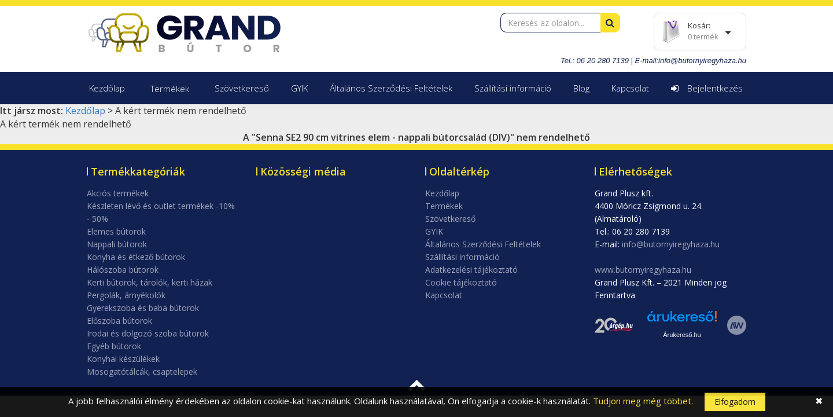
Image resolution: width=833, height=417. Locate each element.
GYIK (299, 88)
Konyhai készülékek (123, 358)
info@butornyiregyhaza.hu (702, 60)
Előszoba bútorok (119, 320)
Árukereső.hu (682, 334)
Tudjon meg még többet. (643, 401)
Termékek (169, 88)
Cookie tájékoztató (461, 282)
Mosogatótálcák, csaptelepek (142, 371)
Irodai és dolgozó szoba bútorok (148, 333)
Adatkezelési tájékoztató (471, 269)
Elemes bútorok (116, 231)
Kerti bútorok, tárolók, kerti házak (149, 282)
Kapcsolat (630, 88)
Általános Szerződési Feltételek (391, 88)
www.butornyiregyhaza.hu (643, 269)
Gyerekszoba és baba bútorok (143, 307)
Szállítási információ (512, 88)
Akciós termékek (118, 193)
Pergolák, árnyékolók (126, 295)
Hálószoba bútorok (123, 269)
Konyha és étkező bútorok (136, 256)
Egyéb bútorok (114, 346)
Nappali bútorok (117, 244)
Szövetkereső (242, 88)
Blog (581, 88)
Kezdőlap (107, 88)
